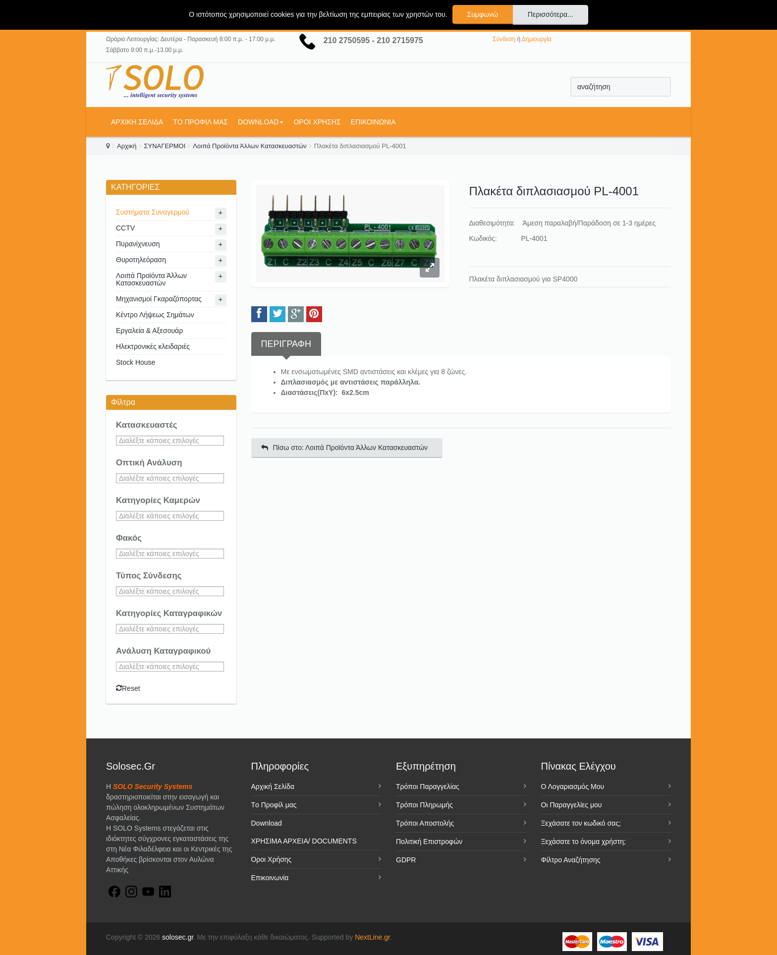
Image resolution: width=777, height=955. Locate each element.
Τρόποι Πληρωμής (424, 805)
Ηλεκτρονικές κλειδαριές (153, 346)
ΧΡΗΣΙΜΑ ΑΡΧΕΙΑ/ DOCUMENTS (304, 841)
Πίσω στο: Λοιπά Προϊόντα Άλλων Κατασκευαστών (344, 447)
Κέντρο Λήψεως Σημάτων (155, 315)
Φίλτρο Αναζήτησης (571, 860)
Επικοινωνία (373, 122)
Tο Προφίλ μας (200, 122)
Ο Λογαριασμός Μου (573, 786)
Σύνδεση (504, 39)
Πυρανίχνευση (138, 244)
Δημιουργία (537, 39)
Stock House (135, 362)
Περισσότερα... (550, 14)
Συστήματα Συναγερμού (152, 212)
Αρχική (127, 146)
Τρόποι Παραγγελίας (427, 786)
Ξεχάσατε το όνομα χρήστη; (583, 841)
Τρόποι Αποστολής (425, 823)
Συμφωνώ (482, 14)
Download (260, 122)
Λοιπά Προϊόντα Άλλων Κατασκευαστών (250, 146)
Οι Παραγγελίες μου (571, 805)
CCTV (125, 228)
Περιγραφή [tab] (286, 344)
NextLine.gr (372, 937)
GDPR (406, 860)
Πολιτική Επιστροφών (429, 841)
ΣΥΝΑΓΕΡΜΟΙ (165, 146)
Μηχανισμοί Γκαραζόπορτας (159, 299)
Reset (128, 688)
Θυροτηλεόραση (141, 260)
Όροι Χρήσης (316, 122)
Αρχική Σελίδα (137, 122)
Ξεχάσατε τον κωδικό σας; (581, 823)
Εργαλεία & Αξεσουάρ (149, 331)
